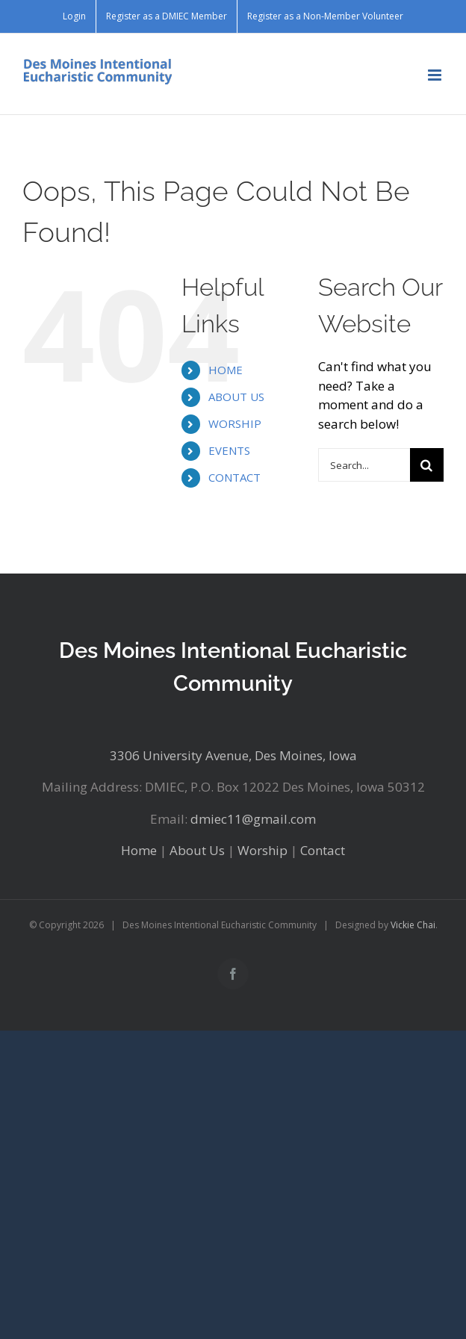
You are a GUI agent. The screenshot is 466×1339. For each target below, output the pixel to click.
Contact (322, 850)
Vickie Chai (413, 925)
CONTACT (234, 477)
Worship (262, 850)
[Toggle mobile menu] (436, 75)
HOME (225, 369)
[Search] (427, 465)
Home (139, 850)
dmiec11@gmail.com (253, 818)
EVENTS (229, 450)
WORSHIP (234, 423)
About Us (197, 850)
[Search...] (364, 465)
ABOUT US (236, 396)
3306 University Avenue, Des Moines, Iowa (233, 755)
